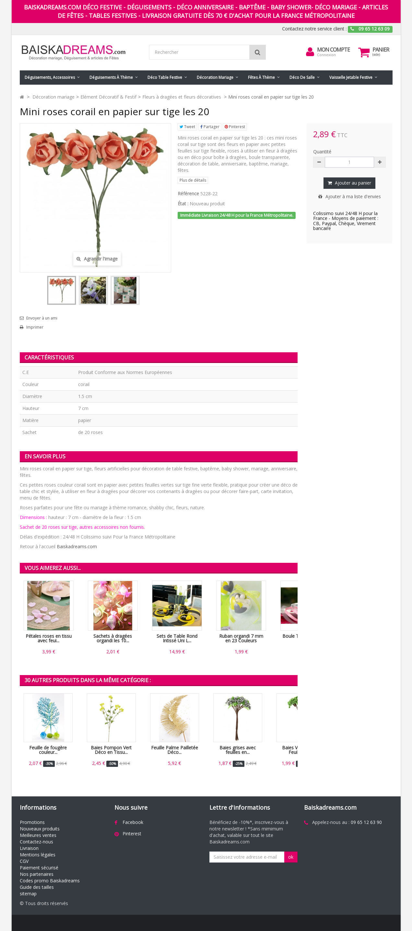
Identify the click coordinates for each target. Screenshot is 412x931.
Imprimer (34, 327)
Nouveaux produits (40, 829)
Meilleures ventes (38, 835)
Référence (188, 193)
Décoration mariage (215, 77)
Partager (209, 126)
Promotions (32, 822)
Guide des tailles (37, 887)
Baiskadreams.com (77, 546)
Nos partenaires (36, 874)
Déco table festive (164, 77)
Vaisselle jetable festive (350, 77)
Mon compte (333, 49)
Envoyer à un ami (41, 318)
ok (290, 857)
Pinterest (235, 126)
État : (183, 203)
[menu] (310, 52)
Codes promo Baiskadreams (50, 880)
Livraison (29, 848)
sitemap (28, 893)
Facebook (133, 822)
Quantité (322, 152)
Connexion (326, 54)
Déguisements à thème (111, 77)
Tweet (187, 126)
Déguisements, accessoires (50, 77)
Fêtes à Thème (261, 77)
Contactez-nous (36, 842)
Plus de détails (193, 180)
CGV (24, 861)
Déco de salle (302, 77)
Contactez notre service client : (314, 29)
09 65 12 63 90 (366, 822)
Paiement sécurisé (39, 867)
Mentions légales (37, 855)
